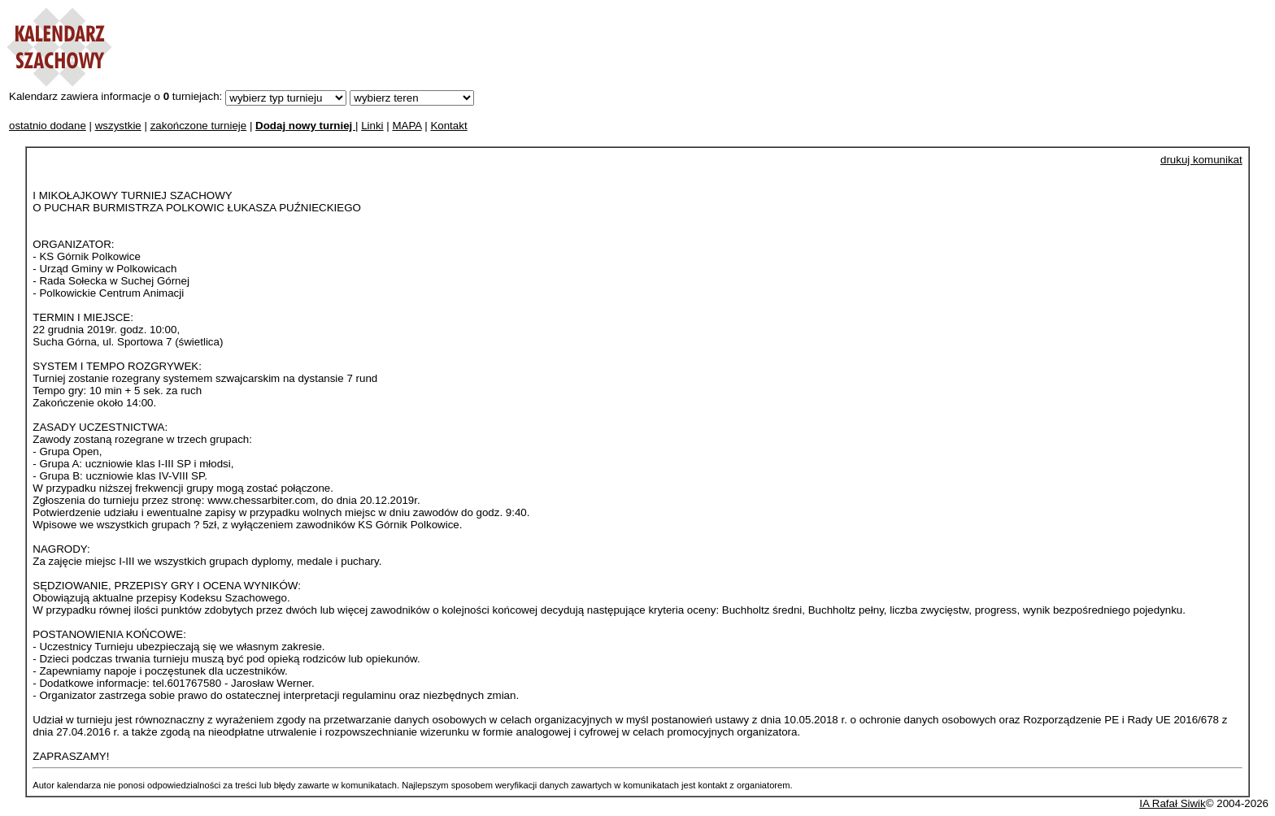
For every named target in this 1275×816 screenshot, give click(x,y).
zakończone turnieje (198, 125)
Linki (372, 125)
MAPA (406, 125)
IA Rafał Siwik (1172, 803)
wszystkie (118, 125)
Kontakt (448, 125)
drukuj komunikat (1201, 160)
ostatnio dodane (47, 125)
